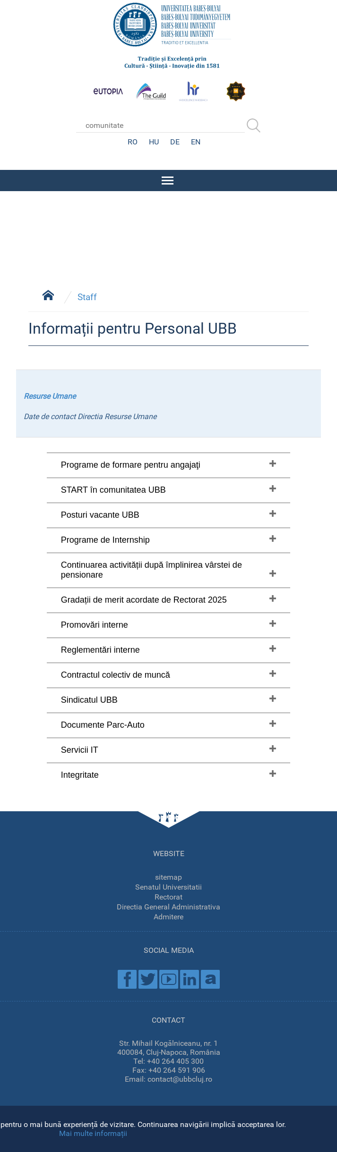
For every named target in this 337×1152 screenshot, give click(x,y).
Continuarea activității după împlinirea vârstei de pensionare (151, 569)
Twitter (147, 978)
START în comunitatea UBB (113, 489)
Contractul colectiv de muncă (115, 674)
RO (133, 141)
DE (175, 141)
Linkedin (189, 978)
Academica (210, 978)
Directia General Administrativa (168, 905)
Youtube (168, 978)
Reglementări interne (100, 649)
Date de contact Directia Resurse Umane (90, 415)
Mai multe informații (93, 1133)
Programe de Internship (105, 539)
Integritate (80, 774)
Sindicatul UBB (89, 699)
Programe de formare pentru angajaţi (130, 464)
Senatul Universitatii (168, 886)
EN (195, 141)
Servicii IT (79, 749)
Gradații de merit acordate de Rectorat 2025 (144, 599)
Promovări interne (94, 624)
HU (154, 141)
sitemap (168, 876)
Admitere (168, 915)
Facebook (127, 978)
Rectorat (168, 895)
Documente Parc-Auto (103, 724)
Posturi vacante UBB (100, 514)
